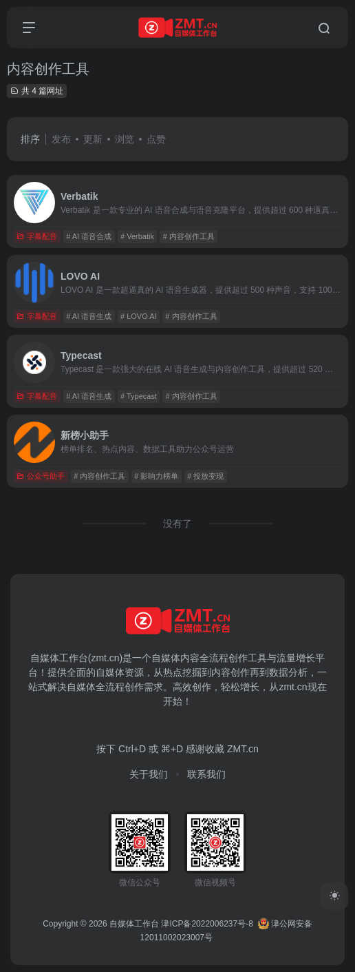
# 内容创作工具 (189, 236)
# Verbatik (137, 236)
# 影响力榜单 (156, 476)
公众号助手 (41, 476)
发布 (61, 139)
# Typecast (138, 396)
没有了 (177, 523)
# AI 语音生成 (88, 316)
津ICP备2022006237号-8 (206, 924)
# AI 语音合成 (88, 236)
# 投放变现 (205, 476)
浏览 (124, 139)
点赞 (156, 139)
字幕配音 (37, 236)
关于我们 (148, 774)
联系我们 (206, 774)
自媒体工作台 (134, 924)
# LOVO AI (138, 316)
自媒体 (165, 657)
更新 (93, 139)
